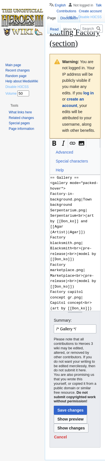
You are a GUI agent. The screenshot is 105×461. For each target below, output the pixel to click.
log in (88, 93)
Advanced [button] (64, 152)
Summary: (63, 320)
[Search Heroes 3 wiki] (91, 29)
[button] (54, 143)
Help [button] (60, 170)
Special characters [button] (72, 161)
